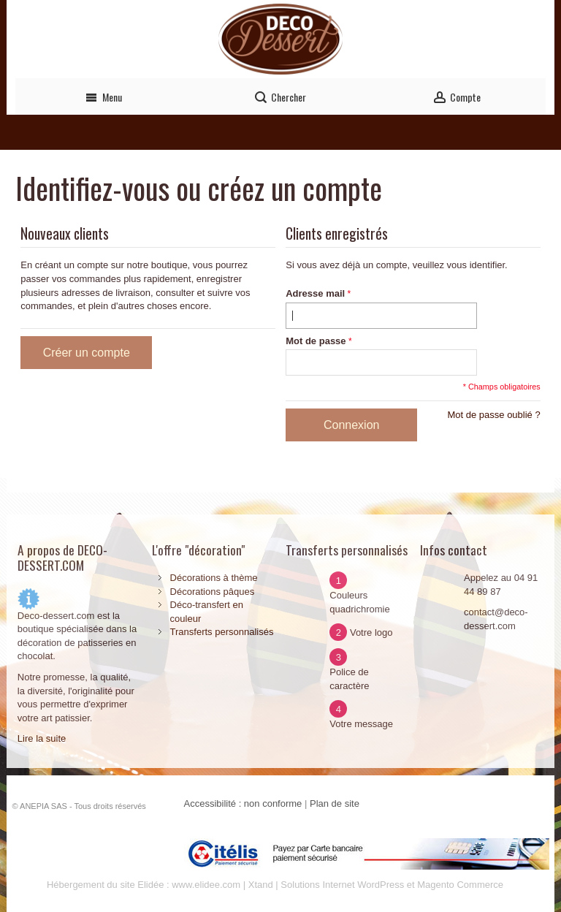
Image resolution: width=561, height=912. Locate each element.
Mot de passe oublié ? (493, 414)
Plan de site (334, 803)
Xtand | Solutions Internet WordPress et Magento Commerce (375, 884)
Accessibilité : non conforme (243, 803)
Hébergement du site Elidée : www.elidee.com (143, 884)
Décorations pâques (212, 591)
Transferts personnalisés (222, 631)
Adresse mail (315, 293)
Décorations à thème (214, 577)
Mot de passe (316, 340)
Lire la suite (42, 738)
